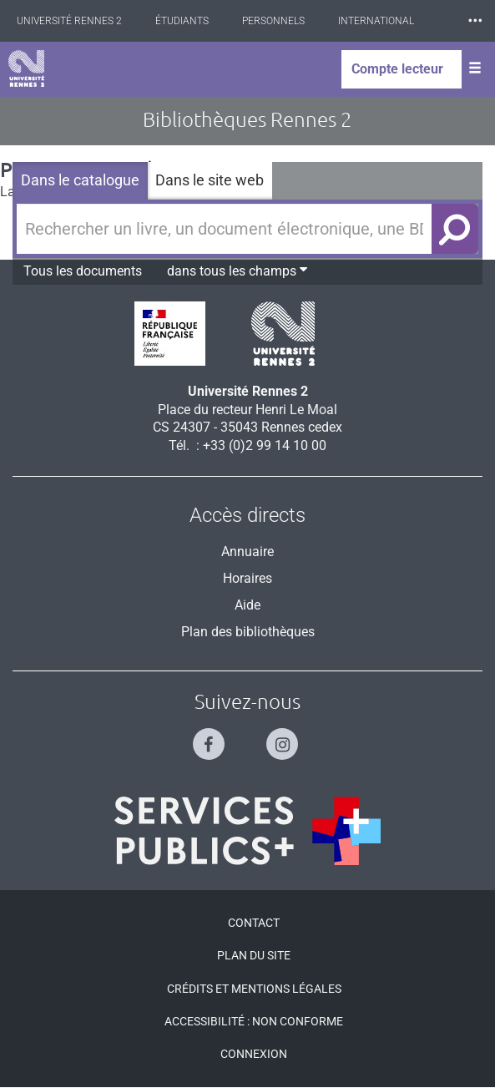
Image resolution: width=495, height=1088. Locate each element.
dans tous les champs (237, 270)
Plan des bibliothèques (248, 632)
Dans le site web (209, 180)
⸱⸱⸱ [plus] (474, 20)
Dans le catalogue (80, 180)
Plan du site (253, 955)
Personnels (273, 21)
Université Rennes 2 (69, 21)
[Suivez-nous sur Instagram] (284, 737)
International (376, 21)
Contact (254, 922)
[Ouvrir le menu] (475, 69)
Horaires (247, 578)
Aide (247, 605)
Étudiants (182, 21)
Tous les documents (82, 271)
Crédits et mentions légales (254, 988)
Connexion (253, 1053)
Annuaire (247, 551)
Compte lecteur (397, 69)
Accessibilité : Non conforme (253, 1021)
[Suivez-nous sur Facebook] (210, 737)
